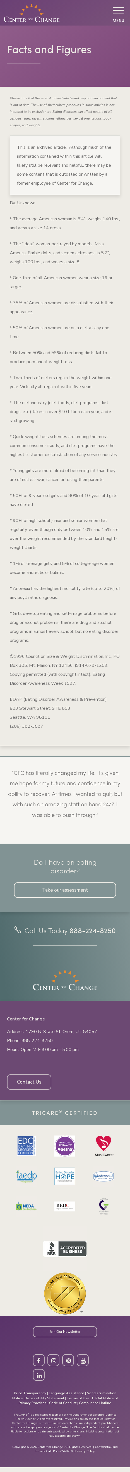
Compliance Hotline (95, 1407)
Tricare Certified (65, 1115)
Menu (118, 20)
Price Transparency (30, 1397)
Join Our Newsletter (65, 1334)
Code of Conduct (62, 1407)
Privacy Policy (85, 1456)
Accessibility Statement (44, 1402)
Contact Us (31, 1084)
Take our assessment (65, 890)
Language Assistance (66, 1397)
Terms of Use (78, 1402)
